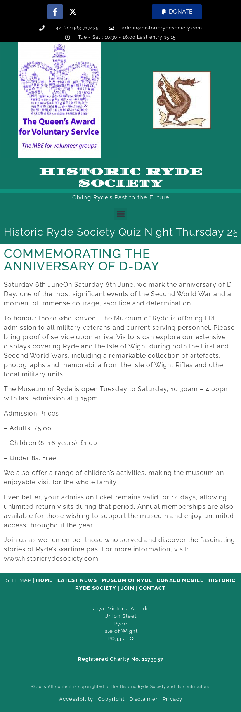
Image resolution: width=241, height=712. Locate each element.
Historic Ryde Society (121, 177)
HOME (44, 580)
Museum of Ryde (127, 580)
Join (127, 588)
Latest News (77, 580)
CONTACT (152, 588)
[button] (177, 11)
